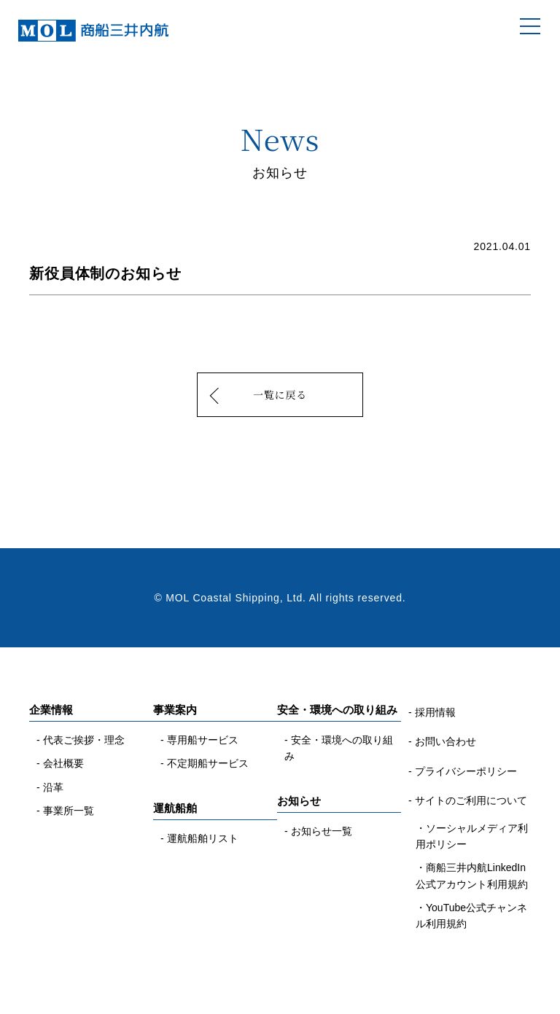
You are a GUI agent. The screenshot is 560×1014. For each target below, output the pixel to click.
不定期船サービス (208, 763)
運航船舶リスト (202, 838)
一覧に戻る (280, 394)
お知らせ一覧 (321, 831)
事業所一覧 (68, 810)
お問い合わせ (445, 741)
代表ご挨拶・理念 (84, 740)
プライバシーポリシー (466, 771)
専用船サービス (202, 740)
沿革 (53, 787)
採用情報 (435, 712)
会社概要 (63, 763)
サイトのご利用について (471, 800)
